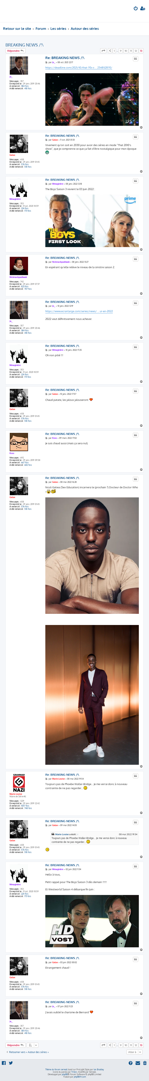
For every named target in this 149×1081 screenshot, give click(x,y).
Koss (12, 453)
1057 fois (25, 806)
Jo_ (11, 76)
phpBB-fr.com (80, 1077)
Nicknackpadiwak (18, 277)
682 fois (28, 465)
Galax (12, 155)
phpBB (65, 1074)
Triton (74, 1072)
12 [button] (136, 50)
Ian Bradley (99, 1069)
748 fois (28, 808)
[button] (103, 50)
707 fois (28, 289)
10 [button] (126, 50)
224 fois (24, 208)
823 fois (24, 286)
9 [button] (121, 50)
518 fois (28, 167)
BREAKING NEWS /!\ (24, 44)
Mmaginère (15, 199)
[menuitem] (136, 9)
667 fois (25, 462)
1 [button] (114, 50)
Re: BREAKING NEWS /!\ (65, 58)
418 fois (28, 88)
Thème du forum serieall (56, 1069)
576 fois (25, 164)
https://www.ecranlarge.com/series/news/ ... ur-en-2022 (79, 311)
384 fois (25, 86)
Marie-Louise (16, 794)
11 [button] (131, 50)
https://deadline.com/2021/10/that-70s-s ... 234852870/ (78, 67)
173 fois (27, 211)
